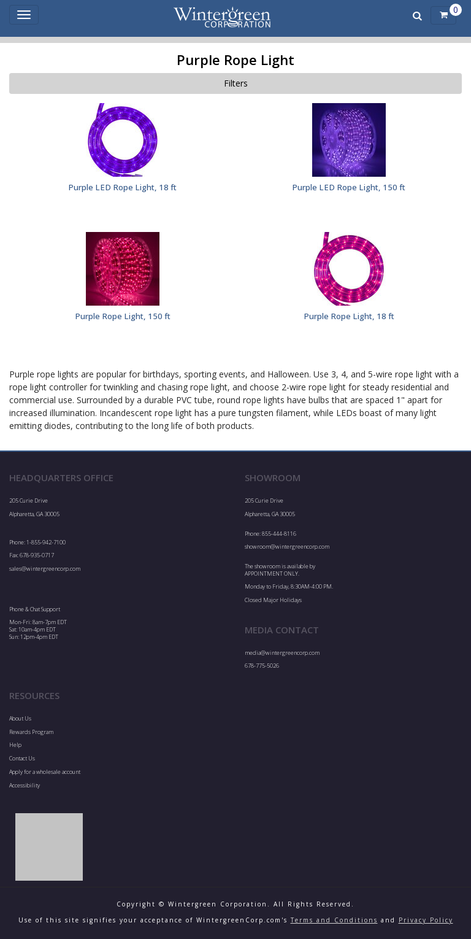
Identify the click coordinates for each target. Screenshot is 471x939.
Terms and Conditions (334, 920)
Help (15, 745)
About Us (20, 718)
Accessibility (24, 785)
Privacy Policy (426, 920)
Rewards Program (31, 732)
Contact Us (22, 758)
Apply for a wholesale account (44, 772)
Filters (236, 83)
